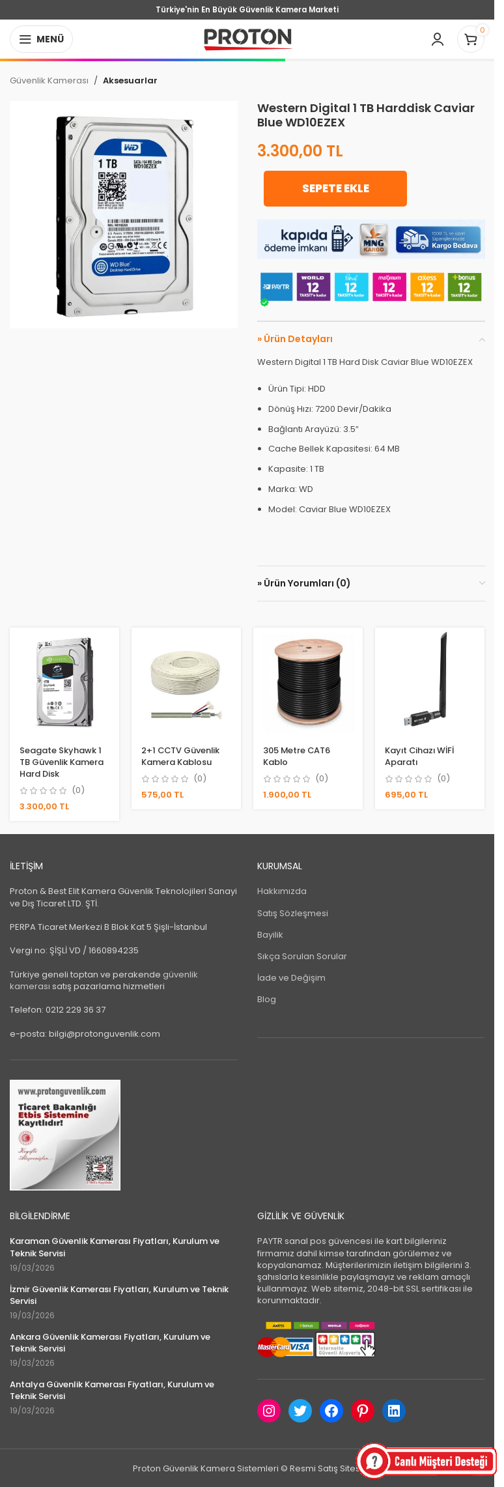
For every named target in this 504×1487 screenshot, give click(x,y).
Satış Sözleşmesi (292, 912)
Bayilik (270, 934)
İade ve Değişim (291, 978)
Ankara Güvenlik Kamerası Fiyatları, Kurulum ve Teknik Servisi (110, 1342)
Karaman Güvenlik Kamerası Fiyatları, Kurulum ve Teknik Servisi (114, 1247)
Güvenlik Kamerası (49, 80)
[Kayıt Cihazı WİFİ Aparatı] (430, 682)
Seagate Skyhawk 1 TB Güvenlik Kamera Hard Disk (62, 761)
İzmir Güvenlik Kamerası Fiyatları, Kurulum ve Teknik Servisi (119, 1295)
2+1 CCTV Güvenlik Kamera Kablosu (181, 756)
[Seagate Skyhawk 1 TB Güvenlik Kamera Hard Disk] (64, 682)
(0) (78, 790)
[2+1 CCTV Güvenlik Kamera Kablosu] (186, 682)
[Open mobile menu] (41, 39)
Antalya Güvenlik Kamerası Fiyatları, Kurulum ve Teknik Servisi (112, 1390)
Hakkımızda (282, 891)
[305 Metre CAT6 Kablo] (308, 682)
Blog (266, 999)
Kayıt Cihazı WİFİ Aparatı (420, 756)
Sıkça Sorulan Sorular (302, 955)
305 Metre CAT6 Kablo (298, 756)
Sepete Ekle (331, 188)
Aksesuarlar (130, 80)
